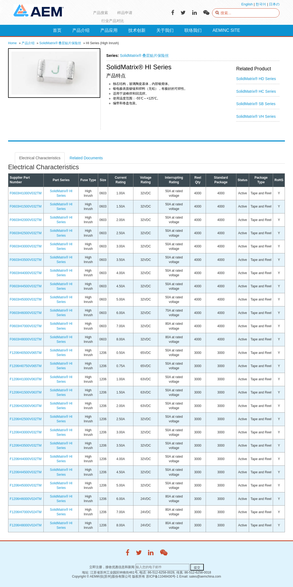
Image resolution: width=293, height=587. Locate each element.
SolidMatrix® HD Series (256, 79)
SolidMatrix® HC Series (256, 91)
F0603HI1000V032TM (26, 193)
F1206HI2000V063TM (26, 406)
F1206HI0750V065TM (26, 366)
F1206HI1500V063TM (26, 392)
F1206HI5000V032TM (26, 485)
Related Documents (86, 158)
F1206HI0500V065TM (26, 353)
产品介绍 (28, 43)
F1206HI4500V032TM (26, 472)
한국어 (261, 4)
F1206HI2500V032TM (26, 419)
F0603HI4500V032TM (26, 286)
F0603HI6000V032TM (26, 313)
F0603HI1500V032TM (26, 206)
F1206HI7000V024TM (26, 512)
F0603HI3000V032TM (26, 246)
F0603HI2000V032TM (26, 220)
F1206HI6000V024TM (26, 499)
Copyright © (80, 576)
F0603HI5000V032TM (26, 299)
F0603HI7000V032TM (26, 326)
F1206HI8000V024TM (26, 525)
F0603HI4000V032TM (26, 273)
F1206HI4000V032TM (26, 459)
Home (12, 43)
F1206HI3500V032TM (26, 445)
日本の (274, 4)
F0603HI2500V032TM (26, 233)
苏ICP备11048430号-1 (162, 576)
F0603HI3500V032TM (26, 260)
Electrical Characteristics (39, 158)
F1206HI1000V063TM (26, 379)
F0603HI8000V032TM (26, 339)
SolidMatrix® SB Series (255, 104)
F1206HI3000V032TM (26, 432)
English (247, 4)
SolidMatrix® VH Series (255, 116)
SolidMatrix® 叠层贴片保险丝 (60, 43)
